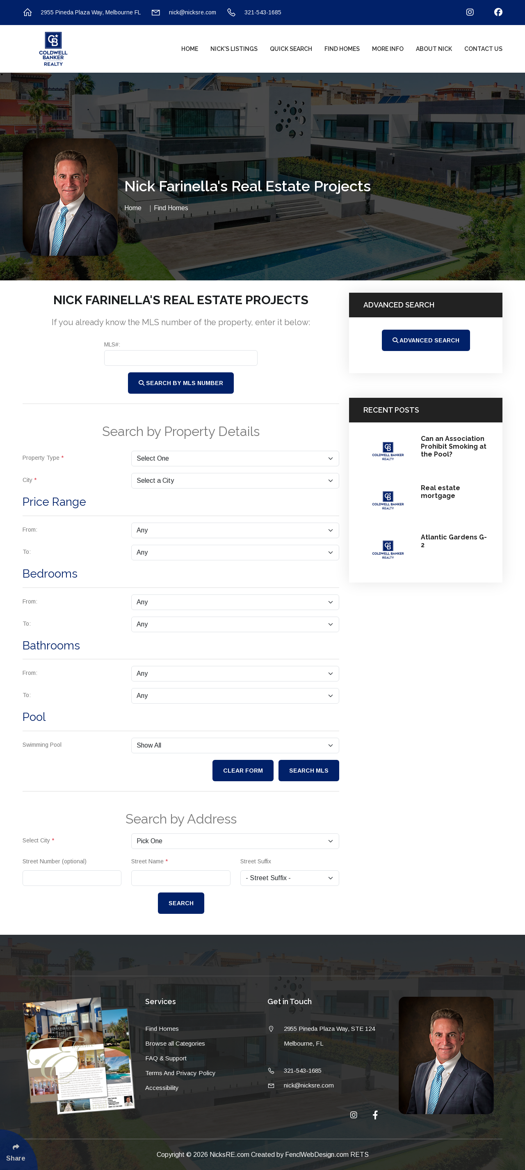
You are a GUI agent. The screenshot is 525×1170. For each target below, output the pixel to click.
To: (27, 551)
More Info (388, 49)
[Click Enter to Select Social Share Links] (19, 1149)
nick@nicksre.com (183, 12)
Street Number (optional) (55, 861)
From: (30, 529)
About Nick (434, 49)
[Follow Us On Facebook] (493, 12)
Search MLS (309, 770)
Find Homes (342, 49)
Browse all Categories (175, 1043)
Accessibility (162, 1087)
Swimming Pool (42, 744)
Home (189, 49)
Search (181, 903)
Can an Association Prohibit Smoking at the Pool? (453, 446)
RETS (359, 1154)
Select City (38, 840)
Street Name (149, 861)
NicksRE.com (230, 1154)
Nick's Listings (234, 49)
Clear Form (243, 770)
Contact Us (483, 49)
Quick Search (291, 49)
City (30, 480)
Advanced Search (426, 340)
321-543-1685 (253, 12)
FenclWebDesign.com (317, 1154)
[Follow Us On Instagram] (465, 12)
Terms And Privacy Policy (180, 1072)
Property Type (43, 457)
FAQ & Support (166, 1058)
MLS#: (112, 344)
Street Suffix (255, 861)
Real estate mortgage (440, 492)
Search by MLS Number (181, 383)
